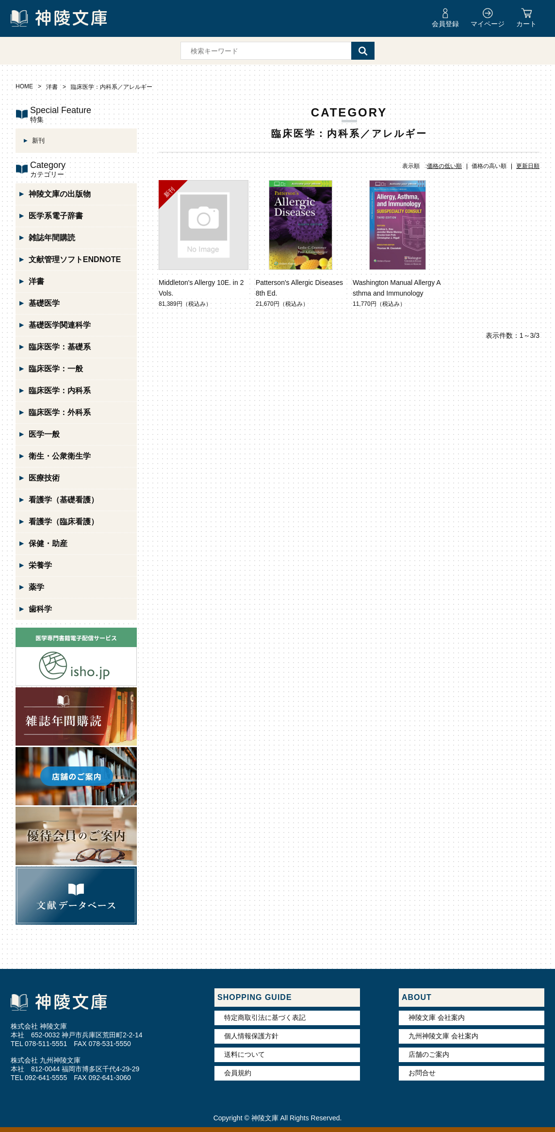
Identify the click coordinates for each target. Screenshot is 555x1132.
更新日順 (527, 166)
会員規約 (237, 1073)
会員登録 (445, 24)
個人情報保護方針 (251, 1036)
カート (526, 24)
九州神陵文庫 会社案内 (443, 1036)
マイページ (488, 24)
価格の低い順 (444, 166)
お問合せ (422, 1073)
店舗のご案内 (428, 1054)
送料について (244, 1054)
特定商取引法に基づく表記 (265, 1017)
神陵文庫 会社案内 (436, 1017)
